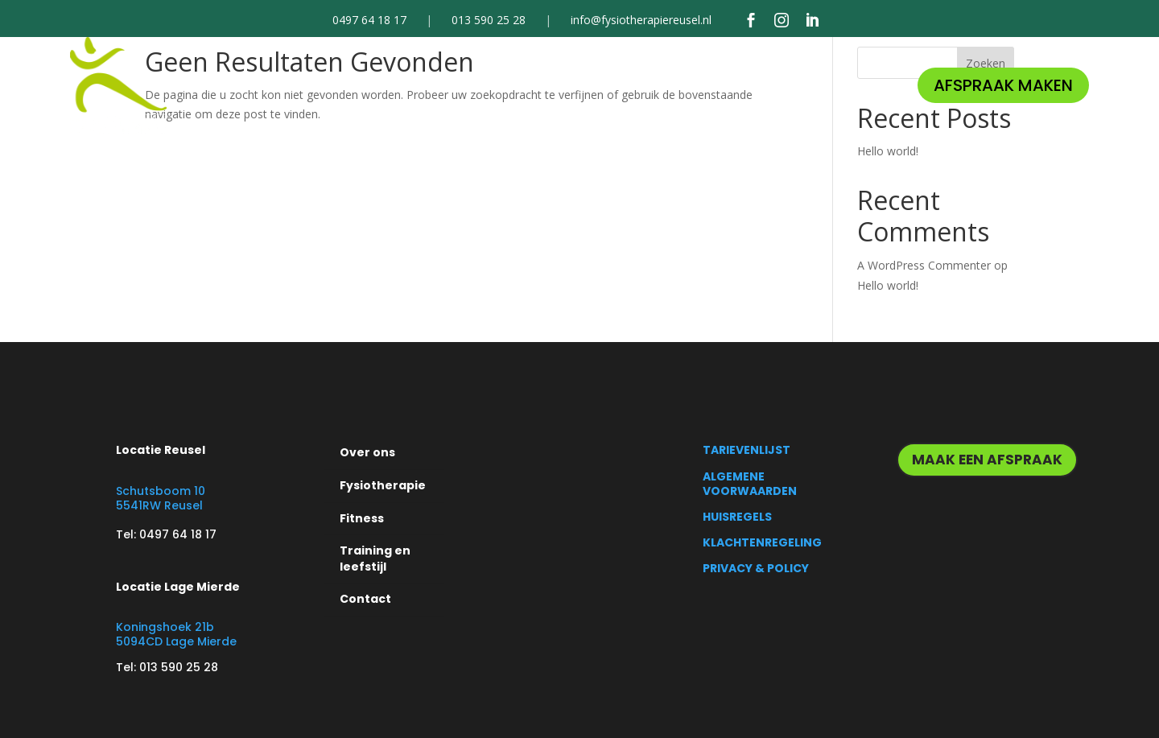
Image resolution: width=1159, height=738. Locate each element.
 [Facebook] (751, 20)
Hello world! (887, 151)
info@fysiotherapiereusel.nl (641, 20)
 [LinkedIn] (812, 20)
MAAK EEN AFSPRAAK (987, 459)
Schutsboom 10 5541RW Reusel (160, 498)
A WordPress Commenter (924, 265)
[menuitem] (314, 85)
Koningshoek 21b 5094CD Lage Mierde (176, 634)
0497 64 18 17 (369, 20)
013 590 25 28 (489, 20)
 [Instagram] (781, 20)
